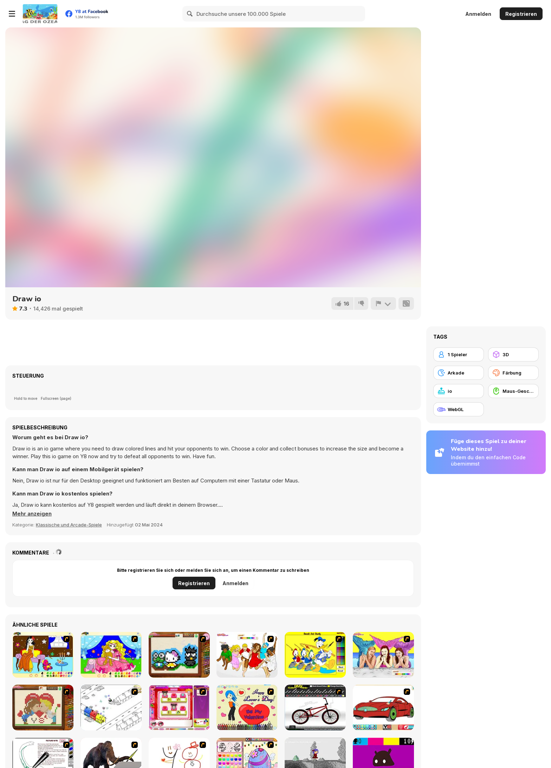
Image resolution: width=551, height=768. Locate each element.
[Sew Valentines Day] (42, 707)
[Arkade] (458, 373)
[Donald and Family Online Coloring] (315, 655)
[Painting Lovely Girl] (42, 655)
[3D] (513, 354)
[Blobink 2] (111, 707)
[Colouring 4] (111, 655)
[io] (458, 391)
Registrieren (521, 14)
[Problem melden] (383, 303)
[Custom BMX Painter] (315, 707)
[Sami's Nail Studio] (179, 707)
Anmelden (478, 14)
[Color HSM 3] (247, 655)
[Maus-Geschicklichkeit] (513, 391)
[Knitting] (179, 655)
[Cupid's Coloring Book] (247, 707)
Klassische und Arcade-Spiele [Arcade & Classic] (69, 524)
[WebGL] (458, 409)
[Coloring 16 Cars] (383, 707)
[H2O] (383, 655)
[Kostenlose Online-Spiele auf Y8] (40, 13)
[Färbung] (513, 373)
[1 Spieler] (458, 354)
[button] (32, 514)
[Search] (190, 13)
